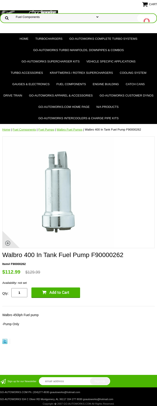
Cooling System (133, 72)
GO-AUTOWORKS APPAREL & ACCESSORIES (61, 95)
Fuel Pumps (46, 129)
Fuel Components (71, 84)
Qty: (5, 293)
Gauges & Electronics (31, 84)
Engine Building (106, 84)
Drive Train (12, 95)
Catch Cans (135, 84)
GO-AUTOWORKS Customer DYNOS (127, 95)
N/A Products (107, 107)
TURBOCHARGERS (48, 38)
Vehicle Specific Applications (111, 61)
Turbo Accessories (27, 72)
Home (24, 38)
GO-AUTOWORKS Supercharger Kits (50, 61)
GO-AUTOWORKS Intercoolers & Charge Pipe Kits (78, 118)
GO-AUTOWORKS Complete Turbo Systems (103, 38)
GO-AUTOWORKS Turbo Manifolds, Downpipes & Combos (78, 50)
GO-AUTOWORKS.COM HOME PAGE (64, 107)
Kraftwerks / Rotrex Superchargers (81, 72)
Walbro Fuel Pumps (70, 129)
